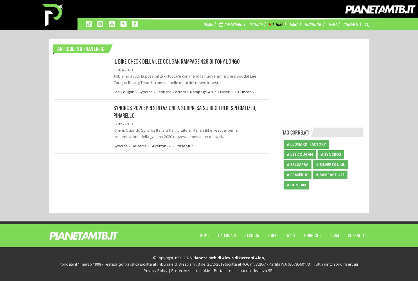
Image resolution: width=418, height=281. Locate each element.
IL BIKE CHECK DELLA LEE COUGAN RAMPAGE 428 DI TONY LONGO (176, 61)
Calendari (227, 235)
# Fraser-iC (297, 174)
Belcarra (139, 145)
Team (334, 235)
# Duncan (296, 184)
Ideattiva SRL (263, 270)
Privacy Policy (155, 270)
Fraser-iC (226, 91)
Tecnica (252, 235)
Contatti (356, 235)
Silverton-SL (161, 145)
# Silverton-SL (330, 164)
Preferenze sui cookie (190, 270)
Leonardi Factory (171, 91)
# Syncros (331, 154)
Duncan (245, 91)
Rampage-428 (202, 91)
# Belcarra (297, 164)
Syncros (145, 91)
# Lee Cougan (300, 154)
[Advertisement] (321, 79)
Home (204, 235)
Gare (291, 235)
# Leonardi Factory (306, 144)
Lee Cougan (123, 91)
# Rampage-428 (330, 174)
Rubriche (312, 235)
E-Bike (273, 235)
